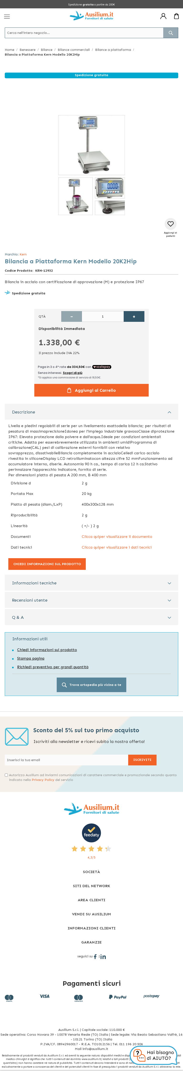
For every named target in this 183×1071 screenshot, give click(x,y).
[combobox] (91, 32)
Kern (23, 254)
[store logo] (91, 15)
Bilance (46, 50)
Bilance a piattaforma (113, 50)
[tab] (91, 412)
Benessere (28, 50)
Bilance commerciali (74, 50)
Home (9, 50)
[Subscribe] (142, 760)
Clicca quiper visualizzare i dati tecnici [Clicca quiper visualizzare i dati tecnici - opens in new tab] (117, 547)
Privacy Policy (43, 780)
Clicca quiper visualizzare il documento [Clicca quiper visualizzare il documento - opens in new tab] (117, 536)
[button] (170, 228)
